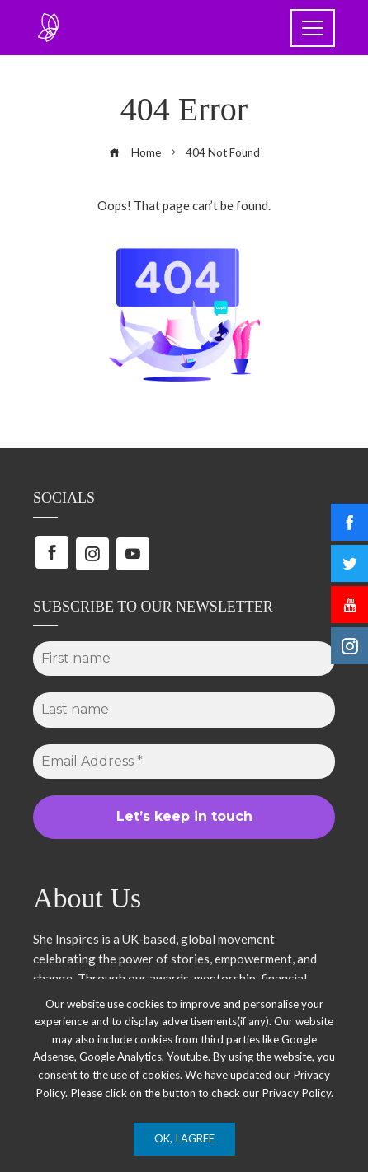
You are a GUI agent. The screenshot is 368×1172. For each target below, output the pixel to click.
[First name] (184, 658)
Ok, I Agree (184, 1138)
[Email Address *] (184, 761)
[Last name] (184, 709)
